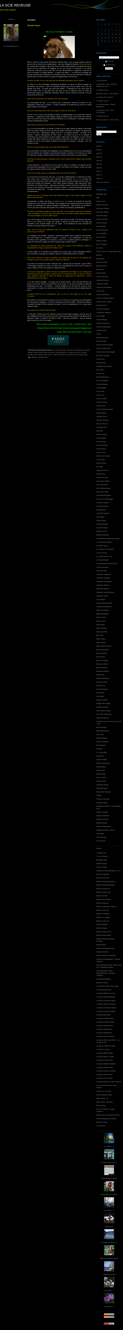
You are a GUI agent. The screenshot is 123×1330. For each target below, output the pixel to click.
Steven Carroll (101, 777)
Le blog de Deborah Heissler (106, 1004)
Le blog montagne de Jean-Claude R (108, 1081)
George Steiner (101, 413)
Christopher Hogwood (103, 312)
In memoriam (100, 459)
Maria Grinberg (101, 628)
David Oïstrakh (101, 341)
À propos (11, 19)
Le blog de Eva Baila (103, 1015)
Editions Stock (101, 944)
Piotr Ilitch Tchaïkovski (103, 714)
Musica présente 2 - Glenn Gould (107, 120)
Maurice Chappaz (102, 660)
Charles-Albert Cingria (103, 301)
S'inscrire (109, 61)
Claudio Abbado (101, 319)
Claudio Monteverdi (102, 323)
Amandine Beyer (102, 215)
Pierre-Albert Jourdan (103, 710)
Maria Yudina (100, 639)
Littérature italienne (102, 585)
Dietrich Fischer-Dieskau (104, 345)
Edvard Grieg (100, 362)
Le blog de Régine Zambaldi (105, 1064)
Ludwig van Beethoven (104, 606)
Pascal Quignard (102, 689)
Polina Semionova (102, 718)
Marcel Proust (101, 617)
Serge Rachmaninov (103, 763)
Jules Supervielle (102, 524)
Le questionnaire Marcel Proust (106, 563)
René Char (100, 734)
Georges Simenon (102, 420)
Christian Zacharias (102, 309)
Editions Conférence (103, 888)
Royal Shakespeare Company (106, 1118)
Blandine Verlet (101, 266)
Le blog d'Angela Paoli (103, 990)
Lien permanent (70, 354)
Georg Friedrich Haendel (104, 409)
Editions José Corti (102, 910)
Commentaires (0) (81, 354)
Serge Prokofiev (101, 759)
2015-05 (99, 153)
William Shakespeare (103, 826)
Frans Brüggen (101, 388)
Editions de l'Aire (102, 896)
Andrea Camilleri (102, 219)
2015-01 (99, 168)
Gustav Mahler (101, 438)
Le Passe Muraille (102, 560)
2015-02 (99, 164)
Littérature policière (102, 588)
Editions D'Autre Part (103, 892)
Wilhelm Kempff (101, 823)
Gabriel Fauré (101, 405)
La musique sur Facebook (105, 549)
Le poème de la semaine (104, 97)
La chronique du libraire (104, 542)
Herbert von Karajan (103, 456)
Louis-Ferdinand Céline (104, 603)
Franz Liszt (100, 395)
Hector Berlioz (101, 449)
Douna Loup (100, 359)
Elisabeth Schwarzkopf (104, 366)
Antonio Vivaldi (101, 241)
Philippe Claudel (101, 700)
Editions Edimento (102, 903)
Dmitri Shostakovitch (103, 348)
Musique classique (102, 671)
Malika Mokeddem (102, 614)
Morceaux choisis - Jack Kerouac (107, 93)
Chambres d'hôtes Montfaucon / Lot (108, 870)
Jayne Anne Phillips (103, 481)
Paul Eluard (100, 692)
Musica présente (101, 667)
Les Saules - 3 (109, 1210)
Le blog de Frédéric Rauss (105, 1022)
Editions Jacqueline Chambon (106, 906)
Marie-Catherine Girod (103, 646)
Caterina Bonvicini (102, 280)
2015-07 (99, 146)
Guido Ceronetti (101, 434)
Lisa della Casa (101, 571)
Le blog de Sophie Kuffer (104, 1067)
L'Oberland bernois (109, 1274)
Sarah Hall (99, 756)
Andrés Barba (101, 226)
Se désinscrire (109, 65)
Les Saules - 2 (109, 1306)
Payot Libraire (101, 1105)
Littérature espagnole (103, 574)
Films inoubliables (102, 380)
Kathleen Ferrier (101, 531)
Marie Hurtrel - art (102, 1098)
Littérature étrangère (103, 578)
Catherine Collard (102, 284)
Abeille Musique (101, 863)
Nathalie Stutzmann (103, 678)
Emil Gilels (100, 370)
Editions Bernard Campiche (105, 881)
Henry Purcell (101, 452)
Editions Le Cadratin (103, 917)
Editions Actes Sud (102, 878)
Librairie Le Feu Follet (103, 1091)
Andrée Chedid (101, 223)
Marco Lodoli (100, 621)
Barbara (99, 255)
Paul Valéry (100, 696)
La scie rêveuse (101, 80)
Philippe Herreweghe (103, 703)
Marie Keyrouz (101, 642)
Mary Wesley (100, 657)
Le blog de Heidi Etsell (103, 1033)
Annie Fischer (101, 237)
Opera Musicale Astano (109, 1178)
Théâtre (99, 795)
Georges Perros (101, 416)
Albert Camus (101, 201)
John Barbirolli (101, 510)
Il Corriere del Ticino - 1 (109, 1242)
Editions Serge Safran (103, 935)
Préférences (109, 1226)
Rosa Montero (101, 745)
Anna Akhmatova (102, 230)
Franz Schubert (101, 398)
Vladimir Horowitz (102, 819)
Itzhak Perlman (101, 463)
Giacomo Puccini (102, 424)
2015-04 (99, 157)
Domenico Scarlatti (102, 355)
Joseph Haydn (101, 520)
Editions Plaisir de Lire (103, 932)
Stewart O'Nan (101, 781)
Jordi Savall (100, 517)
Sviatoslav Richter (102, 785)
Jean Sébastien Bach (103, 488)
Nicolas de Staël (101, 682)
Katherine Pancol (102, 528)
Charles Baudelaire (102, 294)
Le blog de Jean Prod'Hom (105, 1036)
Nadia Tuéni (100, 675)
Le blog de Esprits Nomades (105, 1011)
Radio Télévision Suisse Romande (108, 1115)
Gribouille (99, 431)
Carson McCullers (102, 276)
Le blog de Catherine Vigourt (106, 1000)
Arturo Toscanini (101, 244)
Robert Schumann (102, 741)
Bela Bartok (100, 258)
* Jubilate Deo (101, 853)
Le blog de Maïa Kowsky (104, 1053)
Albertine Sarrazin (102, 205)
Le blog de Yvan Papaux (104, 1078)
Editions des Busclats (103, 899)
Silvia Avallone (101, 767)
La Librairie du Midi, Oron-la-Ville (107, 986)
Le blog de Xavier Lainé (104, 1074)
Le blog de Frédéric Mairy (105, 1018)
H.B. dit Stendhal (102, 445)
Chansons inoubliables (104, 287)
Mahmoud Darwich (102, 610)
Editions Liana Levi (102, 921)
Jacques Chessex (102, 477)
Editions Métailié (101, 924)
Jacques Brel (100, 474)
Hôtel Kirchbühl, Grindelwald (105, 955)
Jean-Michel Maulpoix (103, 495)
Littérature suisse (102, 596)
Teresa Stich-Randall (103, 792)
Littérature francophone (104, 581)
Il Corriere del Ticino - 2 (109, 1162)
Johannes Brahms (102, 506)
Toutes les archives (102, 182)
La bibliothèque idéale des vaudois (108, 538)
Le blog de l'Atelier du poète (105, 1046)
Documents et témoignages (105, 352)
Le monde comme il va (104, 556)
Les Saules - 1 (109, 1290)
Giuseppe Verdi (101, 427)
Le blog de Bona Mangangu (105, 997)
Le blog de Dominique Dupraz (106, 1007)
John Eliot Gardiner (102, 513)
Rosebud (99, 749)
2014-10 (99, 178)
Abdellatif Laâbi (101, 194)
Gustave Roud (101, 441)
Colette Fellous (101, 330)
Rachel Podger (101, 727)
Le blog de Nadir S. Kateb (105, 1056)
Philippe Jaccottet (102, 707)
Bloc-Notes (100, 269)
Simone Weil (100, 770)
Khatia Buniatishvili (102, 535)
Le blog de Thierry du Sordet (106, 1071)
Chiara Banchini (101, 305)
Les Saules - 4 (109, 1146)
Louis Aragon (100, 599)
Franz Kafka (100, 391)
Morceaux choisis (102, 664)
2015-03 (99, 160)
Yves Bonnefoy (101, 837)
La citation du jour (102, 90)
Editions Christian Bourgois (105, 885)
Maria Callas (100, 624)
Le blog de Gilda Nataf (103, 1029)
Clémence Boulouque (103, 327)
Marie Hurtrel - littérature (104, 1102)
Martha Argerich (101, 653)
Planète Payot (33, 25)
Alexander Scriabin (102, 208)
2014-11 (99, 175)
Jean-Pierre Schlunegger (104, 499)
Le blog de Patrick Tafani (104, 1060)
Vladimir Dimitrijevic (103, 815)
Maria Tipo (99, 635)
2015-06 (99, 150)
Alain (98, 197)
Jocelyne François (102, 502)
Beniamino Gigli (101, 262)
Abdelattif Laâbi (101, 860)
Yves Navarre (101, 841)
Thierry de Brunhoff (102, 799)
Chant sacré (100, 291)
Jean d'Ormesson (102, 484)
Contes (98, 334)
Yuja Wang (100, 833)
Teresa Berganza (102, 788)
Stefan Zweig (100, 774)
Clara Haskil (100, 316)
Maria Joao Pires (102, 632)
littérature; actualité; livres (39, 357)
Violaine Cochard (102, 812)
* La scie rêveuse (102, 856)
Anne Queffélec (101, 233)
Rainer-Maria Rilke (102, 731)
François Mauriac (102, 384)
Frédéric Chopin (101, 402)
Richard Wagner (101, 738)
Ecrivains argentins (102, 874)
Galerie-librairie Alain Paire (105, 948)
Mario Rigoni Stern (102, 649)
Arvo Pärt (99, 248)
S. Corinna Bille (101, 752)
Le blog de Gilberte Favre (105, 1025)
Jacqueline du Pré (102, 470)
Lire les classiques (102, 567)
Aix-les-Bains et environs (109, 1194)
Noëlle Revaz (100, 685)
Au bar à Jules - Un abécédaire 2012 (108, 251)
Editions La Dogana (103, 913)
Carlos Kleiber (101, 273)
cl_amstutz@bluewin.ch (11, 46)
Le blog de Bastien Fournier (105, 993)
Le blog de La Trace (103, 1049)
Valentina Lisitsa (101, 802)
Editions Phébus (101, 928)
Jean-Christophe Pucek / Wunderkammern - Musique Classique (105, 973)
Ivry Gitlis (99, 466)
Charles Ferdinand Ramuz (105, 298)
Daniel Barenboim (102, 337)
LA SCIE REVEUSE (15, 5)
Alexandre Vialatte (102, 212)
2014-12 (99, 171)
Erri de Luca (100, 373)
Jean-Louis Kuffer (102, 492)
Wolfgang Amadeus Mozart (105, 830)
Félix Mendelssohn (102, 377)
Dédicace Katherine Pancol (109, 1258)
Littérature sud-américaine (105, 592)
